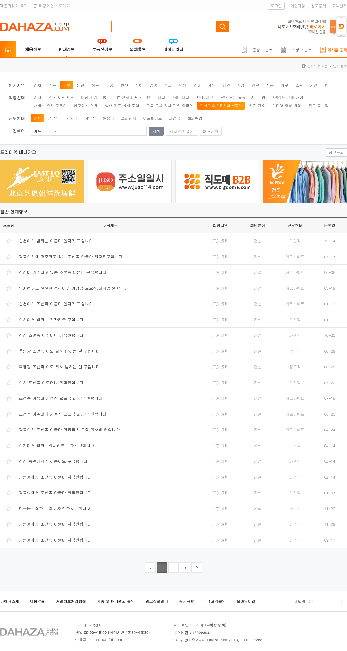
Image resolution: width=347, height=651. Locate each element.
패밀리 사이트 (306, 601)
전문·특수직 (318, 105)
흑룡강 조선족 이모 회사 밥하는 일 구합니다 (59, 351)
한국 (328, 85)
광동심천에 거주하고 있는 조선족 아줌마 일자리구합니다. (71, 256)
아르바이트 (152, 118)
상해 (139, 85)
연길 (255, 85)
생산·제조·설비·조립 (122, 105)
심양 (241, 85)
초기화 (212, 131)
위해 (182, 85)
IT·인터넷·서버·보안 (134, 97)
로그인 (276, 5)
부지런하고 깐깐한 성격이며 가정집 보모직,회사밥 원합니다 (73, 288)
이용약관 (37, 601)
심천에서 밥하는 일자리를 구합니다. (52, 319)
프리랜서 (128, 118)
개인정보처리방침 (71, 601)
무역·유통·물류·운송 (237, 97)
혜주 (95, 85)
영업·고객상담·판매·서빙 (283, 97)
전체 (37, 85)
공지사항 (186, 601)
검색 (222, 26)
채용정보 (33, 49)
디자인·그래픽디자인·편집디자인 (185, 97)
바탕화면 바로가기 (52, 5)
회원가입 (297, 5)
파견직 (174, 118)
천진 (124, 85)
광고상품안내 (156, 601)
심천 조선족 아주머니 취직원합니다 (51, 382)
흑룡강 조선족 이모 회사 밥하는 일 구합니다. (60, 366)
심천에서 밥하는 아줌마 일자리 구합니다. (56, 240)
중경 (153, 85)
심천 (66, 85)
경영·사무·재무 (61, 97)
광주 (52, 85)
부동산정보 (102, 49)
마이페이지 (173, 49)
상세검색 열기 (182, 131)
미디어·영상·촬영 (286, 105)
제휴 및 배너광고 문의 (115, 601)
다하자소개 (9, 601)
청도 (168, 85)
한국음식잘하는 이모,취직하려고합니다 (54, 508)
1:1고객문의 (215, 601)
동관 (80, 85)
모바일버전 (246, 601)
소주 (299, 85)
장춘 (270, 85)
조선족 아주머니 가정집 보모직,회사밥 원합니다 (62, 414)
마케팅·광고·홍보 (95, 97)
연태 (197, 85)
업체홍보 (138, 49)
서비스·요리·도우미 (50, 105)
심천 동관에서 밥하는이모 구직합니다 (53, 461)
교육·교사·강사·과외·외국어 (169, 105)
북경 (110, 85)
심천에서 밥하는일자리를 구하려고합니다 (56, 445)
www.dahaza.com (211, 639)
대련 (226, 85)
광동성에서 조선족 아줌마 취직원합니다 (55, 477)
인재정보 (66, 49)
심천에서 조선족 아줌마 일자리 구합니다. (56, 303)
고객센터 (339, 5)
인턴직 (71, 118)
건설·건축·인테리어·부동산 (221, 105)
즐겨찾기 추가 (14, 5)
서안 (314, 85)
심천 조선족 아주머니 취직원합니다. (52, 335)
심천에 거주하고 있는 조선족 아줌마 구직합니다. (63, 272)
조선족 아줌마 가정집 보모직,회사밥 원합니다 (60, 398)
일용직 (108, 118)
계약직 (90, 118)
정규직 (53, 118)
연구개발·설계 (86, 105)
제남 (211, 85)
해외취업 (194, 118)
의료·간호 (257, 105)
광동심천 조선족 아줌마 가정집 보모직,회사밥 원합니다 (69, 429)
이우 (284, 85)
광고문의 (318, 5)
